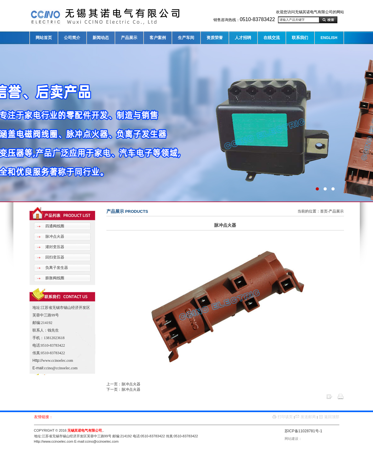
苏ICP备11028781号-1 (303, 431)
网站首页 (44, 37)
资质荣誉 (214, 37)
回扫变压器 (54, 257)
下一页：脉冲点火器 (123, 389)
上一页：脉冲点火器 (123, 384)
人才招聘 (243, 37)
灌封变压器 (54, 247)
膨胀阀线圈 (54, 278)
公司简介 (72, 37)
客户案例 (158, 37)
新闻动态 (101, 37)
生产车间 (186, 37)
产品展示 (129, 37)
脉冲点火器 (54, 236)
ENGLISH (328, 38)
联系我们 (300, 37)
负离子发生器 (56, 267)
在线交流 (271, 37)
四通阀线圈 (54, 226)
